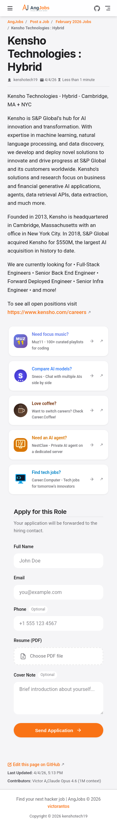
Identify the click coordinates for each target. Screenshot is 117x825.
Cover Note (35, 675)
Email (19, 577)
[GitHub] (97, 8)
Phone (31, 609)
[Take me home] (40, 8)
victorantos (59, 806)
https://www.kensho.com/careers (46, 312)
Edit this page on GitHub (33, 764)
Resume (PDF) (28, 640)
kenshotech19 (25, 80)
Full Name (23, 546)
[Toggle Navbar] (107, 8)
